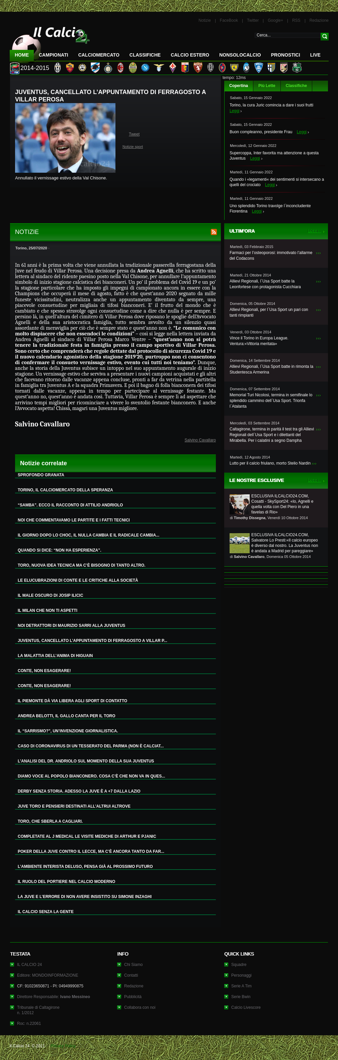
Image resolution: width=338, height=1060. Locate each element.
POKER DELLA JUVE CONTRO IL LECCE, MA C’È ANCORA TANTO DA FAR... (91, 851)
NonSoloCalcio (240, 55)
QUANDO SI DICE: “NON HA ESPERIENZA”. (59, 550)
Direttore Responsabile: (53, 996)
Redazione (319, 20)
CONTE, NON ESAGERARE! (44, 670)
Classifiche (296, 85)
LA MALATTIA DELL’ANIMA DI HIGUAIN (55, 655)
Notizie (204, 20)
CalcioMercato (98, 55)
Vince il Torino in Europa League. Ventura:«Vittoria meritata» (259, 341)
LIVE (315, 55)
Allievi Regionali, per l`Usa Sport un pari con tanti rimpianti (269, 312)
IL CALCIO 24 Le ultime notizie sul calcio (50, 42)
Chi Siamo (133, 964)
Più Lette (266, 85)
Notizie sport (132, 147)
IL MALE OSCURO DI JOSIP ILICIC (50, 595)
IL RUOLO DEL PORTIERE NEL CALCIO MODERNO (66, 881)
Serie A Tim (241, 986)
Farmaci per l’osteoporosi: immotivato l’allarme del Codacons (271, 255)
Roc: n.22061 (29, 1023)
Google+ (275, 20)
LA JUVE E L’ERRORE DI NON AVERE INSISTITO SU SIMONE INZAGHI (85, 896)
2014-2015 (34, 68)
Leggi (234, 110)
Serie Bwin (240, 996)
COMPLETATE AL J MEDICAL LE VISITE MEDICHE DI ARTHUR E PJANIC (87, 836)
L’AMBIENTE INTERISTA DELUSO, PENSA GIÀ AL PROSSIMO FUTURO (85, 866)
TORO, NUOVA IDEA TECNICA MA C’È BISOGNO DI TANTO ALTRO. (81, 565)
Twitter (253, 20)
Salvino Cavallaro (200, 440)
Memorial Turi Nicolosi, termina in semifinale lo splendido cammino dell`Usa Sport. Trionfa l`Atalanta (271, 401)
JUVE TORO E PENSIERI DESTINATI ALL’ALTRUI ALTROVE (74, 806)
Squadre (238, 964)
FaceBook (229, 20)
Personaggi (241, 975)
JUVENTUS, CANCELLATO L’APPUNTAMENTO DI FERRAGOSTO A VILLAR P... (92, 640)
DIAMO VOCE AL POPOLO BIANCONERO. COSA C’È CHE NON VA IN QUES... (91, 776)
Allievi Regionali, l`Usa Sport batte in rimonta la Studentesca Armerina (271, 369)
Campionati (53, 55)
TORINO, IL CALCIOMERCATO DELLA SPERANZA (65, 490)
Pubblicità (133, 996)
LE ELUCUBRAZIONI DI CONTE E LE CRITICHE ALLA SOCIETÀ (78, 580)
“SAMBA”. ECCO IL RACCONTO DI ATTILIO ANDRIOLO (70, 505)
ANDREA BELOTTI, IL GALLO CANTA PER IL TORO (66, 716)
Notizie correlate (43, 463)
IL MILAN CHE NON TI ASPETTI (47, 610)
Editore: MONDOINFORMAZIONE (47, 975)
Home (22, 55)
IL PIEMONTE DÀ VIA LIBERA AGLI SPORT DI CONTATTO (72, 701)
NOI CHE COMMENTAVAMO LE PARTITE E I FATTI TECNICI (74, 520)
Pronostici (285, 55)
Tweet (134, 134)
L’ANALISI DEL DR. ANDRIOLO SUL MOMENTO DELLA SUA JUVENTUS (86, 761)
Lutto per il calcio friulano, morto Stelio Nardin (270, 463)
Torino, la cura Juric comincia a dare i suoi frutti (271, 105)
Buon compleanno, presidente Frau (261, 132)
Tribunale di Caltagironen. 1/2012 (38, 1010)
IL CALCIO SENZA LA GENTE (46, 911)
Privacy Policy (63, 1046)
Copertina (238, 85)
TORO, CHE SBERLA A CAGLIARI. (50, 821)
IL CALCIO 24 (29, 964)
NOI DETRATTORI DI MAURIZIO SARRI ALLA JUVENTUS (71, 625)
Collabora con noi (139, 1007)
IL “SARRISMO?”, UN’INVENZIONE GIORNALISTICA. (68, 731)
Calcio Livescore (246, 1007)
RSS (296, 20)
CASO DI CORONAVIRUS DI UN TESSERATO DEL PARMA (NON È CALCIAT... (91, 746)
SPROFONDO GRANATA (41, 475)
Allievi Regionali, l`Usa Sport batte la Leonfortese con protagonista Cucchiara (265, 284)
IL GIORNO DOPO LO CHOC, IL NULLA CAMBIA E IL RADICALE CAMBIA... (88, 535)
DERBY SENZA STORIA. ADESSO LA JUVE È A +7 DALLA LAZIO (79, 791)
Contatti (131, 975)
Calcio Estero (190, 55)
